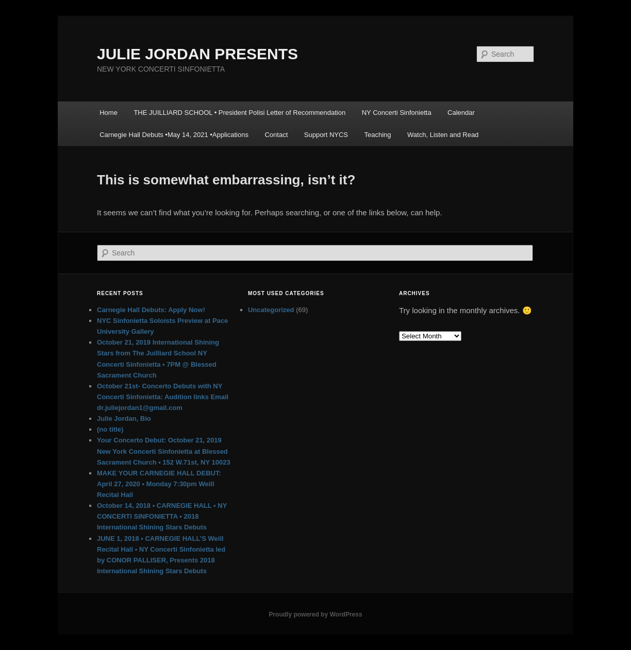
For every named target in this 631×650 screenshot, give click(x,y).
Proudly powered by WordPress (315, 614)
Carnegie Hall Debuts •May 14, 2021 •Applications (173, 135)
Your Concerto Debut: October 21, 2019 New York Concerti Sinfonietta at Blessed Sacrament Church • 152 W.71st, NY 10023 (163, 451)
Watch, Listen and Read (442, 135)
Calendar (461, 112)
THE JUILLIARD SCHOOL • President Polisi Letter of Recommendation (239, 112)
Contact (276, 135)
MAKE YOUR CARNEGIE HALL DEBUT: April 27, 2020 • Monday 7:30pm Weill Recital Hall (159, 484)
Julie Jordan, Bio (124, 418)
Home (108, 112)
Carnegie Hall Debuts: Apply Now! (151, 310)
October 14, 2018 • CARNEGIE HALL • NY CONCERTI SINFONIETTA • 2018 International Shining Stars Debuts (162, 516)
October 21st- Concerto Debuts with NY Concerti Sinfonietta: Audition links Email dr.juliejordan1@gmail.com (162, 397)
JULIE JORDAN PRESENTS (197, 53)
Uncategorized (271, 310)
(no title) (110, 429)
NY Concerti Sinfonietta (396, 112)
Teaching (377, 135)
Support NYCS (326, 135)
